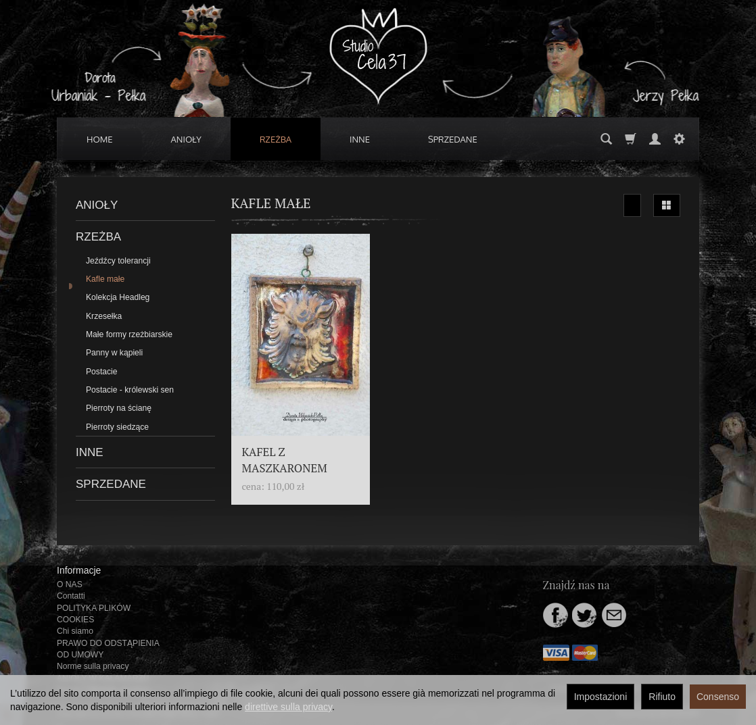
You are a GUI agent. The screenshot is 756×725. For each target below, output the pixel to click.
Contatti (71, 596)
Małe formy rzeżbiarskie (129, 334)
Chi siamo (75, 631)
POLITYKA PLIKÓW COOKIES (94, 613)
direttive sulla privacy (288, 706)
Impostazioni (601, 696)
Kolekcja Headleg (117, 297)
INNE (360, 139)
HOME (100, 139)
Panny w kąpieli (114, 352)
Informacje (79, 570)
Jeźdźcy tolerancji (118, 261)
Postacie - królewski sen (130, 390)
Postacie (102, 371)
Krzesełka (104, 316)
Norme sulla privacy (92, 666)
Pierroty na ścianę (118, 408)
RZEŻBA (275, 139)
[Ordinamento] (632, 205)
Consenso (717, 696)
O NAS (69, 584)
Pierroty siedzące (117, 427)
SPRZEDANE (452, 139)
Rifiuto (662, 696)
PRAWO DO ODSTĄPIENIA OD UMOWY (108, 649)
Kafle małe (105, 279)
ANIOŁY (186, 139)
